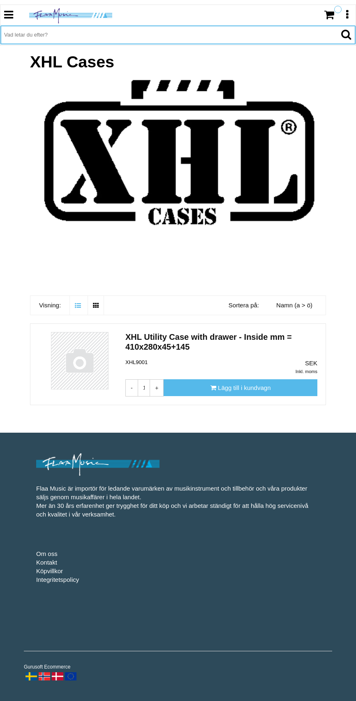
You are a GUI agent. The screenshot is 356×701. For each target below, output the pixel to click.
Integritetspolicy (57, 579)
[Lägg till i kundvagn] (240, 387)
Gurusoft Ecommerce (47, 667)
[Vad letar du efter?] (168, 35)
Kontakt (46, 562)
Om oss (47, 553)
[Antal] (144, 388)
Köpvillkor (49, 570)
